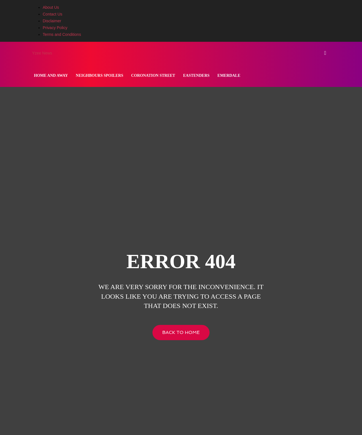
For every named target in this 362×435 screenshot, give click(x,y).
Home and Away (51, 75)
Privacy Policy (55, 27)
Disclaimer (52, 21)
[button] (325, 53)
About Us (51, 7)
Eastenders (196, 75)
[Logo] (30, 53)
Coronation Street (153, 75)
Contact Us (52, 14)
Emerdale (228, 75)
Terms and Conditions (62, 34)
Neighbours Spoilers (99, 75)
